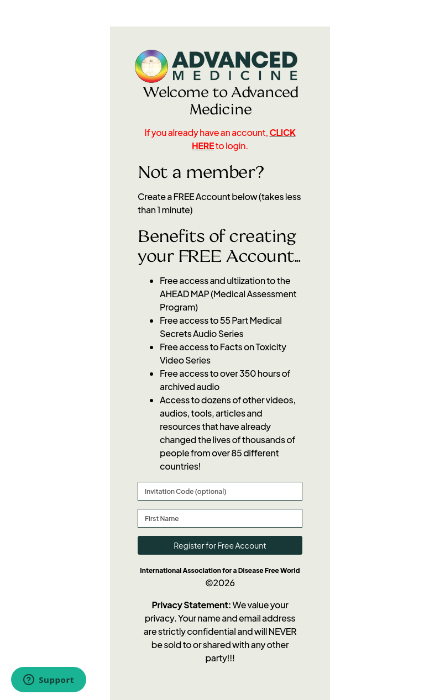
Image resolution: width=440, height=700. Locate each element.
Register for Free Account (220, 545)
